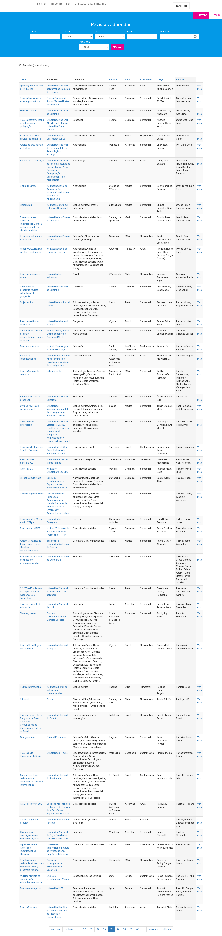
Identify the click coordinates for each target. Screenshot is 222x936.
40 (137, 929)
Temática (67, 31)
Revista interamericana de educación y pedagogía (32, 123)
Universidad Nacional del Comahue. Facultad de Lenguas (58, 88)
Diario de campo (28, 186)
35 (104, 929)
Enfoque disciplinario (30, 478)
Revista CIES (26, 468)
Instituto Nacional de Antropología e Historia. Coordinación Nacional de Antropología (58, 192)
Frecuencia (84, 42)
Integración (52, 434)
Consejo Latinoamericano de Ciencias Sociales (57, 616)
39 (131, 929)
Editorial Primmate (56, 737)
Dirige (160, 79)
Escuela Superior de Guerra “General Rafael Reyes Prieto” (58, 101)
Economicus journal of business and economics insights (31, 559)
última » (167, 929)
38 (124, 929)
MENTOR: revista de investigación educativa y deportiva (31, 879)
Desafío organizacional (32, 493)
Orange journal (27, 737)
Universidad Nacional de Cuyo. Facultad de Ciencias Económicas (57, 835)
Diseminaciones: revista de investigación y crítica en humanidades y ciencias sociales (31, 224)
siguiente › (154, 929)
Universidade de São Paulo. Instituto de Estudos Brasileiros (57, 450)
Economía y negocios (31, 888)
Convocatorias (60, 4)
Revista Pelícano (28, 907)
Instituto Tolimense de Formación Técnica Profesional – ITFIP (58, 531)
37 (118, 929)
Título (33, 31)
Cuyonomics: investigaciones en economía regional (29, 835)
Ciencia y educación (30, 346)
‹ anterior (69, 929)
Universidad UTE (55, 888)
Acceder (181, 6)
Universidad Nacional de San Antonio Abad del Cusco (57, 591)
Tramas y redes (28, 613)
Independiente (54, 371)
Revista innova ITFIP (30, 528)
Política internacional (30, 687)
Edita (180, 79)
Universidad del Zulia (57, 753)
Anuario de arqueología (32, 160)
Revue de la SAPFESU (31, 804)
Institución (165, 31)
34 (98, 929)
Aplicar (117, 47)
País (97, 31)
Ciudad (130, 31)
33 (91, 929)
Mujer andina (26, 302)
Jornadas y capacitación (90, 4)
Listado (202, 15)
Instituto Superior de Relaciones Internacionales (57, 690)
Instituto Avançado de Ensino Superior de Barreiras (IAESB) (58, 333)
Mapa (217, 15)
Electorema (26, 205)
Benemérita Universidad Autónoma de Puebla (58, 544)
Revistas (41, 4)
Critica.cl (24, 699)
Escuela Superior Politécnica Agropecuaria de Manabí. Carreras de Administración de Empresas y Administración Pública (58, 503)
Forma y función (28, 110)
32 (84, 929)
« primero (56, 929)
